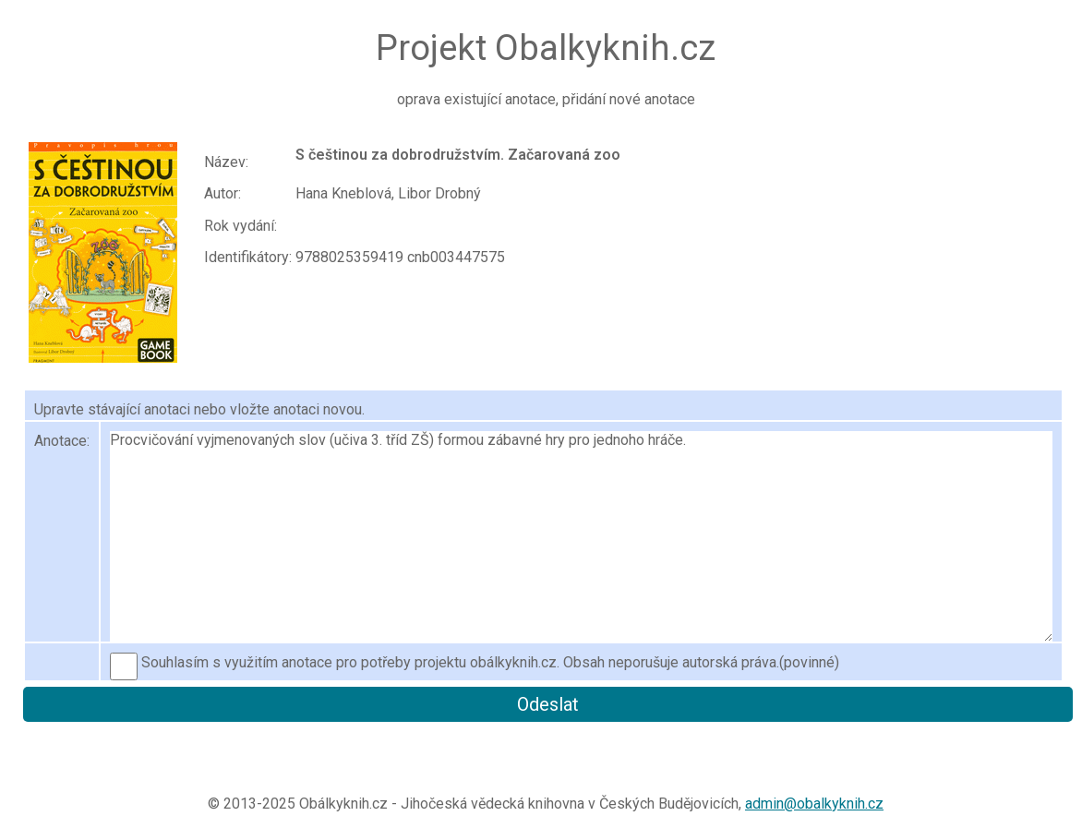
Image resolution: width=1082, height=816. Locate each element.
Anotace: (62, 441)
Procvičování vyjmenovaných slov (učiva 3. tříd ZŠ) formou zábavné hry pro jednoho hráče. (581, 536)
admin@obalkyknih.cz (814, 803)
